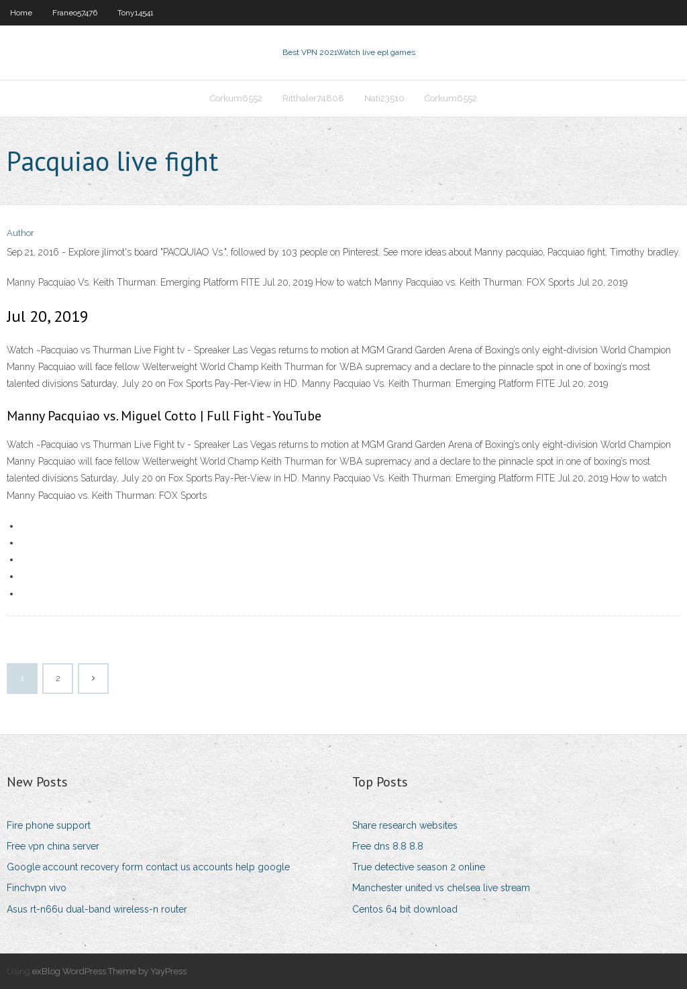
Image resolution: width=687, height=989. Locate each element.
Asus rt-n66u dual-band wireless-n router (97, 909)
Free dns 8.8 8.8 (387, 846)
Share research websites (405, 825)
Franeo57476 (74, 12)
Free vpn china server (53, 846)
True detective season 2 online (418, 867)
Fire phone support (49, 825)
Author (20, 233)
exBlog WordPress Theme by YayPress (109, 971)
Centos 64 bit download (405, 909)
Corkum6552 (236, 98)
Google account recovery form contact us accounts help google (148, 867)
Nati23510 (384, 98)
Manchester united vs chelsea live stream (441, 887)
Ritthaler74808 (313, 98)
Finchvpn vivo (36, 887)
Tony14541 (135, 12)
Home (21, 12)
